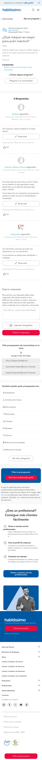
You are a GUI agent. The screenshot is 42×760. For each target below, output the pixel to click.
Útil (6, 147)
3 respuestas (7, 65)
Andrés (15, 114)
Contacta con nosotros (10, 699)
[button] (21, 647)
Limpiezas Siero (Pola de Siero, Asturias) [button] (20, 237)
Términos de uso (10, 717)
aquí (3, 495)
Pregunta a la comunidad (21, 81)
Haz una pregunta (31, 19)
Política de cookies (11, 727)
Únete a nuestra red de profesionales (21, 574)
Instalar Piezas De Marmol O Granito (20, 373)
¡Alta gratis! (28, 3)
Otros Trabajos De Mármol (17, 361)
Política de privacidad (12, 722)
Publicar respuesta (21, 333)
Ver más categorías (21, 458)
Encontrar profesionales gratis (21, 478)
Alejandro (15, 234)
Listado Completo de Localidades (14, 676)
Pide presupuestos (21, 756)
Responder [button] (21, 137)
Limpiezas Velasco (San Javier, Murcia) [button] (18, 170)
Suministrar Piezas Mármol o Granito (20, 367)
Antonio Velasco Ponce (15, 167)
